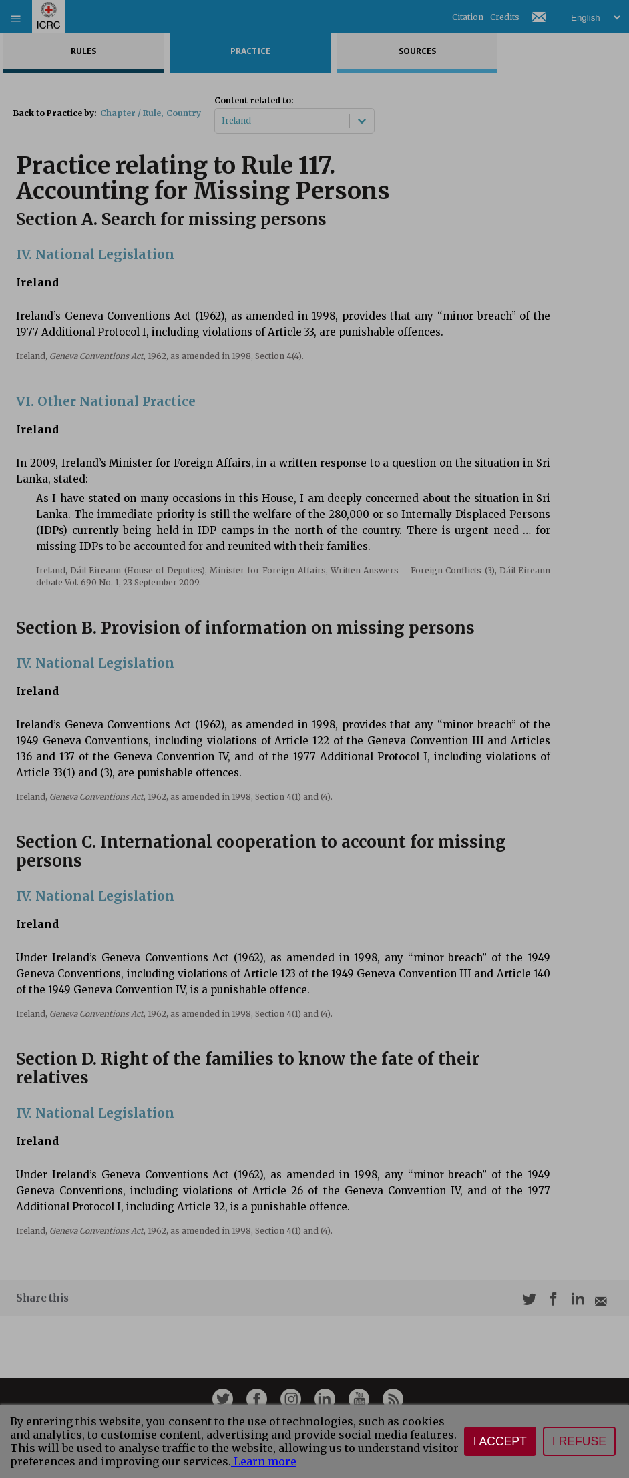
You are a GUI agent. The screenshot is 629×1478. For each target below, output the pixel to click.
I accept (500, 1441)
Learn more (263, 1461)
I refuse (579, 1441)
